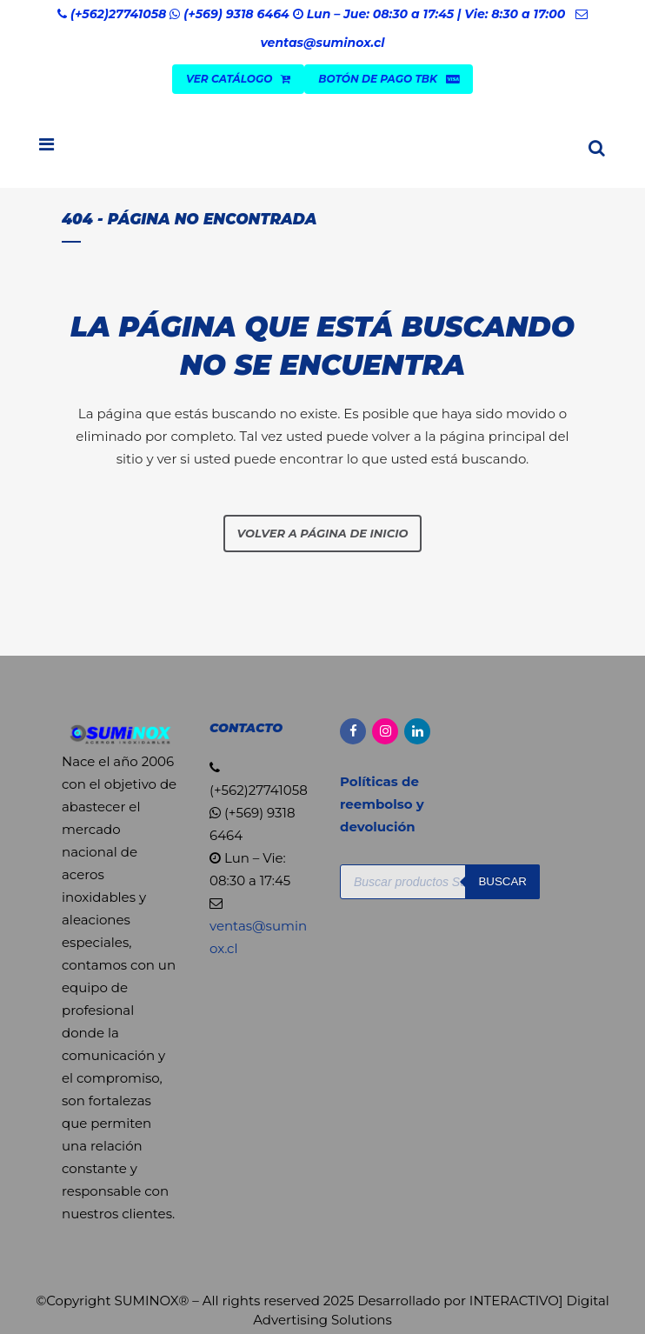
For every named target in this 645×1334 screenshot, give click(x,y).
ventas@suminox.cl (322, 42)
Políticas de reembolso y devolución (382, 804)
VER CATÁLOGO (238, 78)
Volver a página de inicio (323, 533)
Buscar (502, 881)
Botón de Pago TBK (388, 78)
